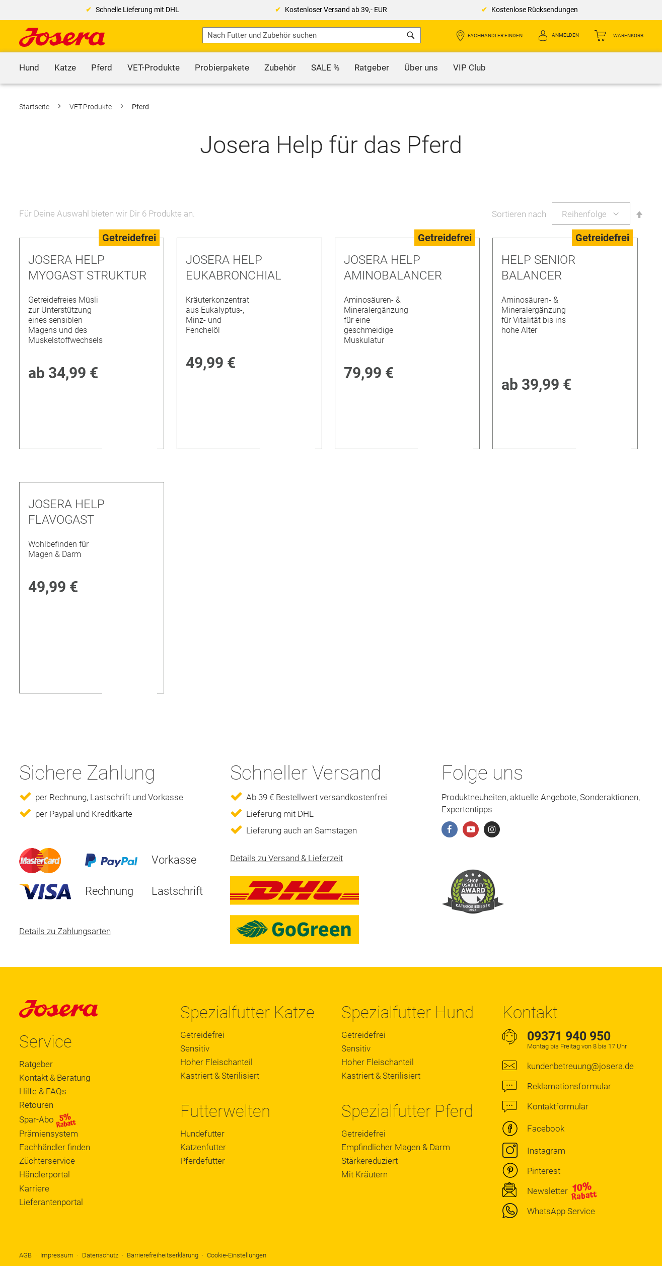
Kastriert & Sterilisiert (219, 1076)
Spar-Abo (47, 1120)
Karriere (34, 1188)
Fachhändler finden (495, 35)
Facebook (545, 1128)
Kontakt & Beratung (54, 1078)
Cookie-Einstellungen (236, 1255)
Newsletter (547, 1191)
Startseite (35, 107)
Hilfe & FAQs (42, 1091)
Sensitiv (194, 1048)
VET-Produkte (91, 107)
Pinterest (543, 1171)
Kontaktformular (558, 1106)
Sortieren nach (519, 214)
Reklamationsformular (569, 1086)
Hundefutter (202, 1134)
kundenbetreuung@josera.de (580, 1066)
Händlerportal (44, 1174)
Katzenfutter (203, 1147)
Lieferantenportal (51, 1202)
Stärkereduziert (369, 1161)
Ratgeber (36, 1064)
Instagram (546, 1151)
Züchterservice (47, 1161)
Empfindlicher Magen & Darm (395, 1147)
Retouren (36, 1105)
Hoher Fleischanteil (216, 1062)
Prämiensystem (48, 1134)
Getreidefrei (202, 1035)
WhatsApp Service (561, 1211)
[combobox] (311, 35)
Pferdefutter (202, 1161)
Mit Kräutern (364, 1174)
